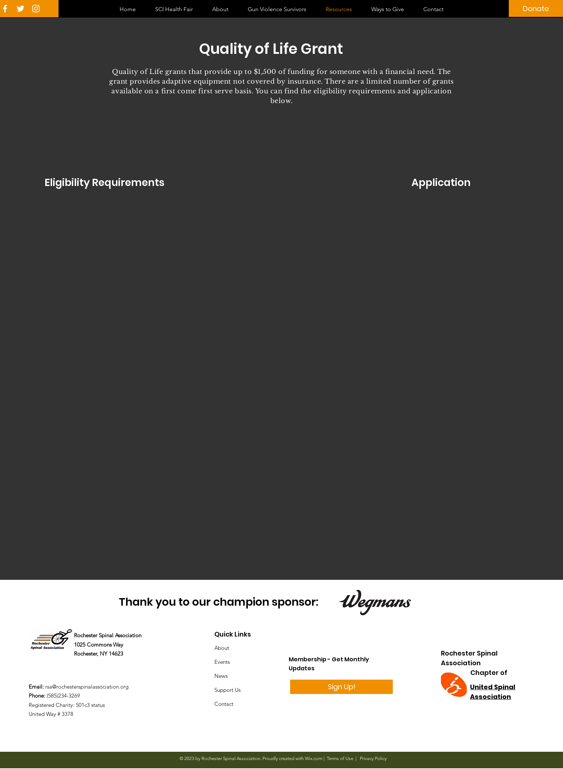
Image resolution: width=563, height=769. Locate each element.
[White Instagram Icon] (36, 9)
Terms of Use (340, 758)
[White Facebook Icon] (5, 9)
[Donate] (536, 8)
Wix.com (313, 758)
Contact (223, 703)
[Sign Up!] (341, 687)
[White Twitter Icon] (20, 9)
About (221, 647)
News (221, 675)
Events (222, 661)
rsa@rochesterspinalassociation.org (87, 686)
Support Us (227, 689)
